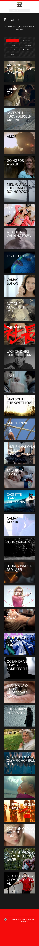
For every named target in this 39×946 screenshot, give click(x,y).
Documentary (26, 45)
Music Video (26, 50)
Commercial (26, 41)
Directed (12, 45)
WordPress (31, 921)
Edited (13, 50)
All (12, 41)
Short (12, 54)
